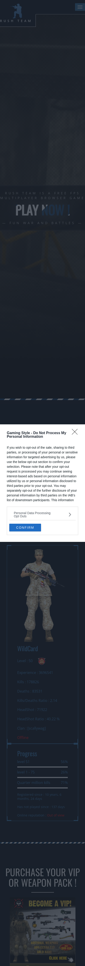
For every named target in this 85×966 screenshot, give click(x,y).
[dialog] (42, 483)
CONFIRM (25, 527)
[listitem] (42, 514)
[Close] (76, 433)
